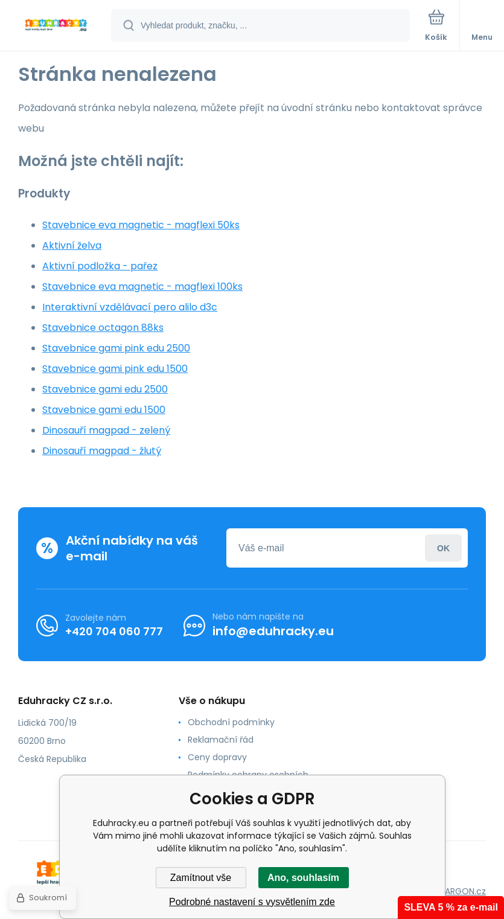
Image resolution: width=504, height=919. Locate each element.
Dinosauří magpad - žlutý (101, 451)
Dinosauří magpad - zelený (106, 430)
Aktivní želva (71, 245)
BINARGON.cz (459, 891)
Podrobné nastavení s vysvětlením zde (252, 902)
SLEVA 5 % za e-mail (451, 907)
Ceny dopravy (217, 757)
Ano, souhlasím (303, 878)
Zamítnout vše (200, 878)
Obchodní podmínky (231, 722)
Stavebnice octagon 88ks (103, 328)
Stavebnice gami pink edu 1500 (115, 369)
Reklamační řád (221, 740)
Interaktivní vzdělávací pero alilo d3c (129, 307)
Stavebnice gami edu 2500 (105, 389)
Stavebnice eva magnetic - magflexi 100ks (142, 286)
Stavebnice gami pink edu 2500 (116, 348)
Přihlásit (443, 548)
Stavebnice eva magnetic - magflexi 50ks (141, 225)
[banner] (56, 26)
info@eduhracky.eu (273, 631)
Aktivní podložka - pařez (100, 266)
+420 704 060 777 (114, 631)
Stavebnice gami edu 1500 (103, 410)
